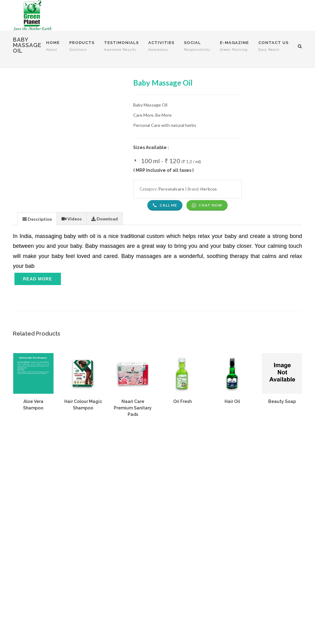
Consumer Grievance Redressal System (256, 499)
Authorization (231, 517)
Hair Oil (232, 401)
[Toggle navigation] (37, 285)
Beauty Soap (282, 401)
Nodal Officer (231, 490)
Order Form (229, 546)
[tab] (37, 218)
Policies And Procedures (141, 552)
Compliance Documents (241, 508)
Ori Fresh (182, 401)
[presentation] (37, 219)
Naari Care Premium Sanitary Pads (133, 408)
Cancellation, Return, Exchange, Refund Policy (156, 531)
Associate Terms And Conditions (150, 501)
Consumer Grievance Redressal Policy (154, 543)
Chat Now (207, 205)
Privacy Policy (131, 492)
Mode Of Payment (136, 519)
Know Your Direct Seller (241, 555)
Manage (226, 564)
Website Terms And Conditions (148, 483)
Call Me (165, 205)
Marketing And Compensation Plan (151, 561)
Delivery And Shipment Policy (146, 510)
